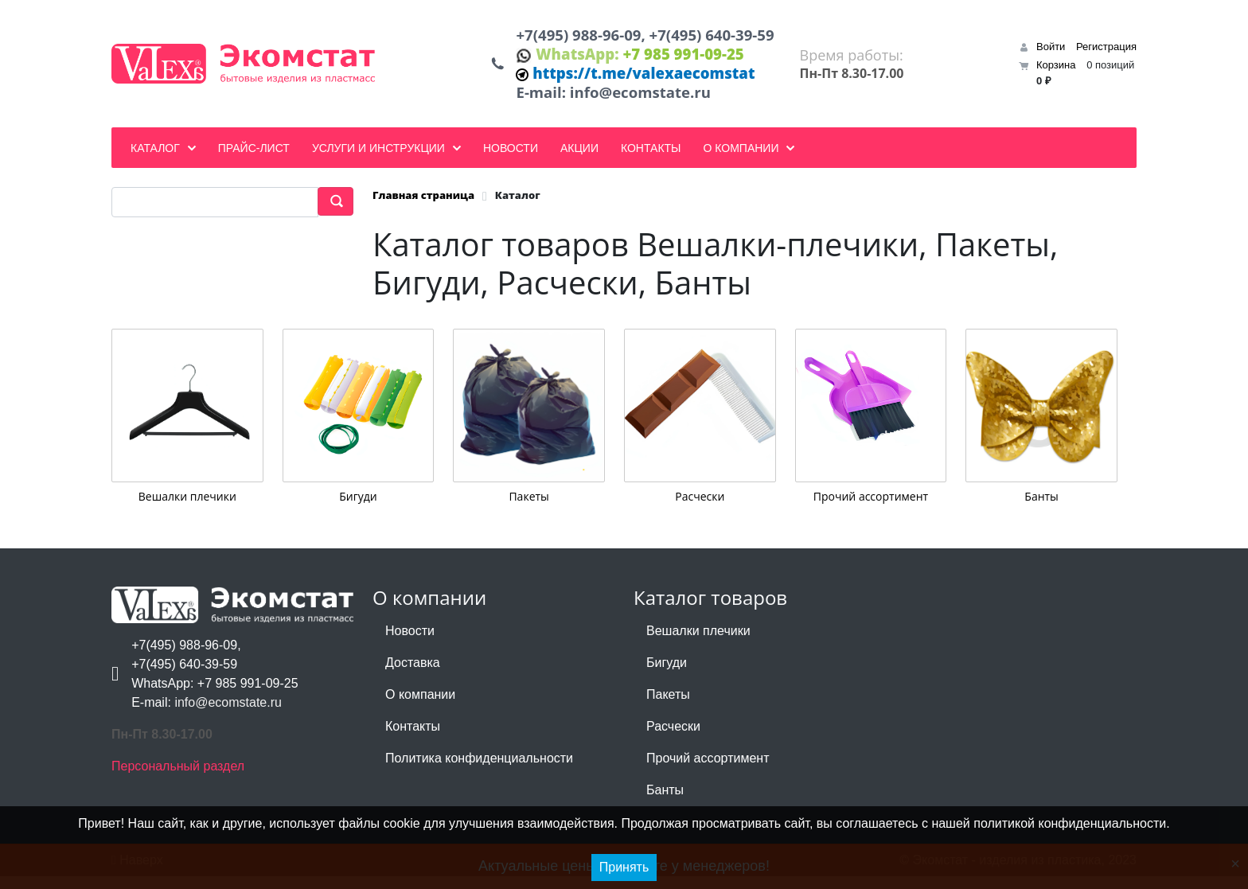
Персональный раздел (177, 778)
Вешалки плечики (187, 508)
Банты (1041, 508)
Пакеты (528, 508)
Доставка (412, 675)
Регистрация (1106, 53)
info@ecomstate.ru (640, 103)
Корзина (1056, 71)
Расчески (699, 508)
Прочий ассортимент (870, 508)
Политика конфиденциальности (479, 771)
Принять (624, 867)
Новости (410, 643)
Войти (1050, 53)
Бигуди (357, 508)
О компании (420, 707)
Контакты (412, 739)
